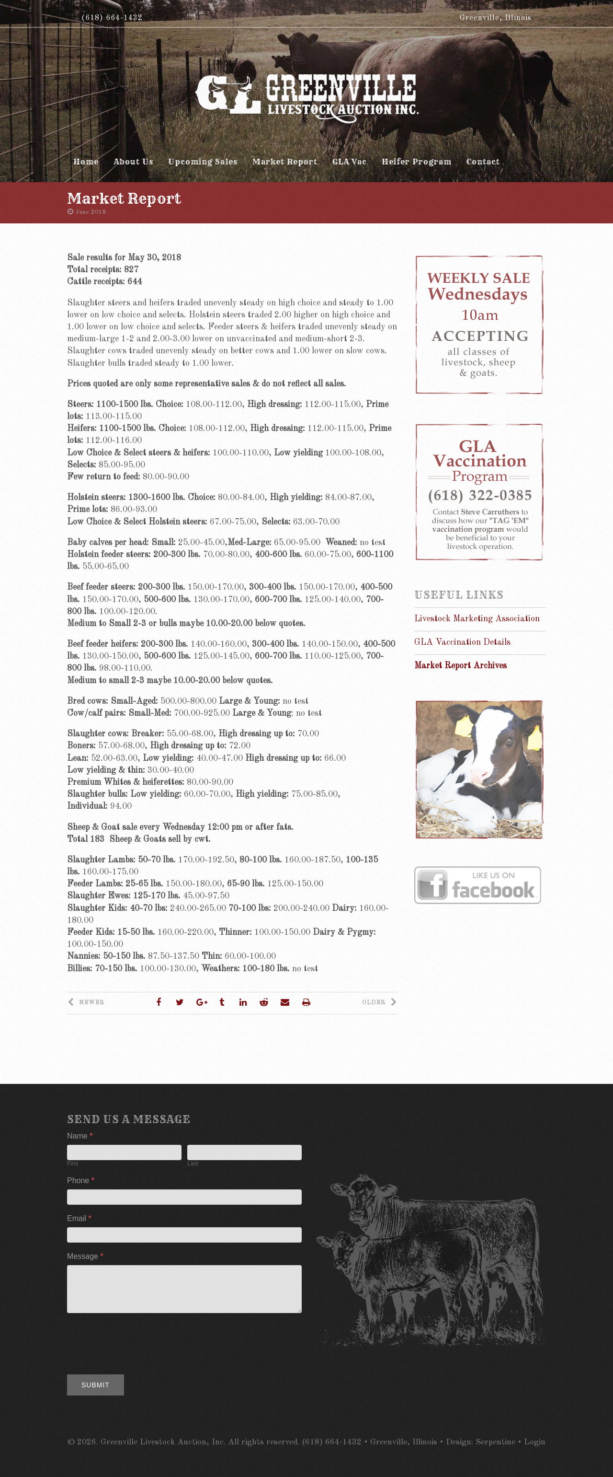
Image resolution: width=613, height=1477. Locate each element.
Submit (95, 1385)
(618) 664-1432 (112, 18)
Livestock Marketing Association (477, 619)
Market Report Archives (460, 666)
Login (534, 1442)
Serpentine (495, 1442)
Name (79, 1136)
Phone (80, 1180)
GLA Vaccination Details (462, 642)
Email (79, 1218)
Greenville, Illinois (496, 18)
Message (85, 1256)
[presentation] (140, 1341)
